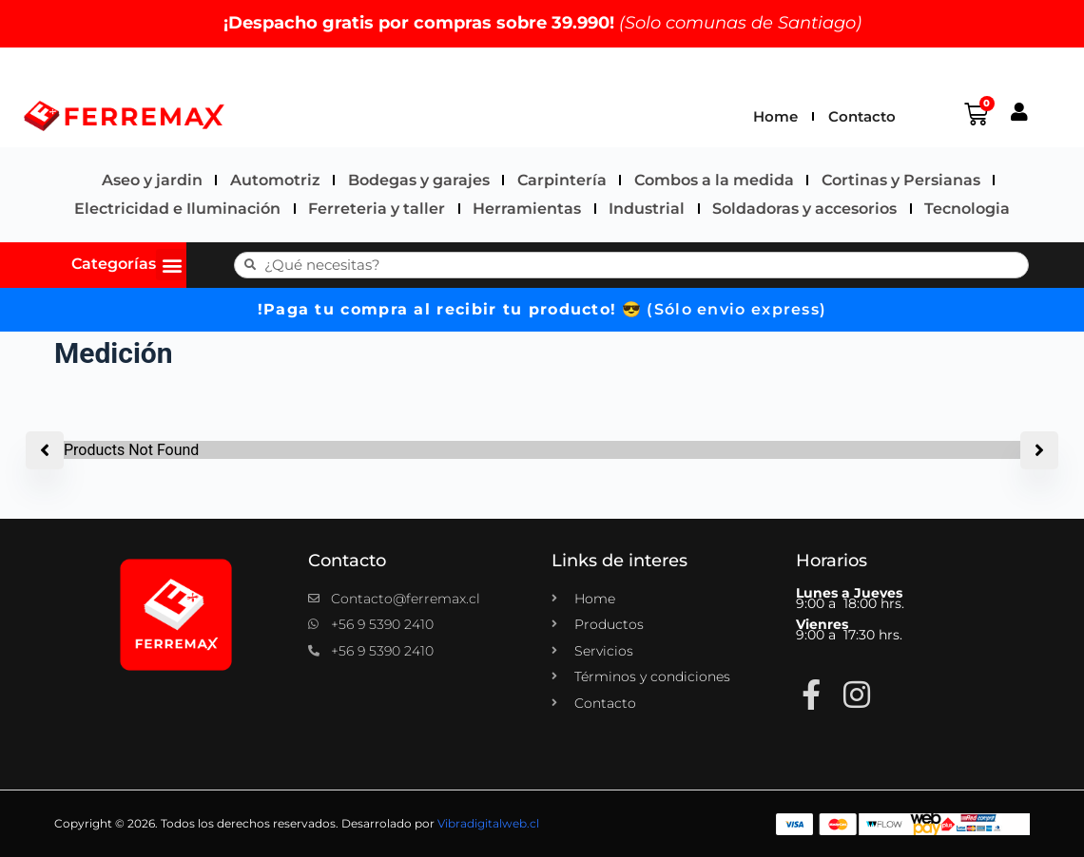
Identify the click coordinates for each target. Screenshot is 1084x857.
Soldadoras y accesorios (804, 209)
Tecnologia (967, 209)
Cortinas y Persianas (901, 180)
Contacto (862, 116)
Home (775, 116)
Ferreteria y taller (376, 209)
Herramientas (527, 209)
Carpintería (562, 180)
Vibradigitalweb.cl (488, 824)
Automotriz (275, 180)
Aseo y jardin (152, 180)
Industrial (647, 209)
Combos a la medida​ (714, 180)
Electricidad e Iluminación (177, 209)
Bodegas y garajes (419, 180)
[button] (171, 264)
